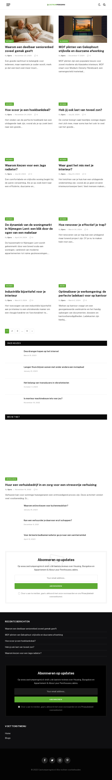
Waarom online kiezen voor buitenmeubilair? (46, 506)
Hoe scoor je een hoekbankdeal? (27, 110)
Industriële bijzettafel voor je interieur (25, 293)
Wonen (9, 41)
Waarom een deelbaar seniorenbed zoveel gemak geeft (29, 49)
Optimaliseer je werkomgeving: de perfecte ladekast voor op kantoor (83, 293)
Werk (62, 286)
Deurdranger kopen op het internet (41, 351)
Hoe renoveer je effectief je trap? (82, 225)
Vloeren (64, 41)
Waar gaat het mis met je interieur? (76, 167)
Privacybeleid (87, 593)
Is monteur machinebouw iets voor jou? (43, 398)
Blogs (7, 738)
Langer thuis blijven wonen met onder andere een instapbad (54, 367)
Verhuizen (11, 479)
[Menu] (8, 4)
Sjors (9, 56)
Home (7, 733)
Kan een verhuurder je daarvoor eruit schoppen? (48, 520)
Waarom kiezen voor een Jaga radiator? (25, 167)
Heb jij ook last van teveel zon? (80, 110)
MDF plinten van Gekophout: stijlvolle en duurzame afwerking (81, 49)
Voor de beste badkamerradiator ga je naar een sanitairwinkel (55, 535)
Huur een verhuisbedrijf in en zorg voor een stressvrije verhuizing (51, 485)
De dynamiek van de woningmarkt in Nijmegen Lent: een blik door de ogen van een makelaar (29, 228)
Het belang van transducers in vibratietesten (46, 383)
